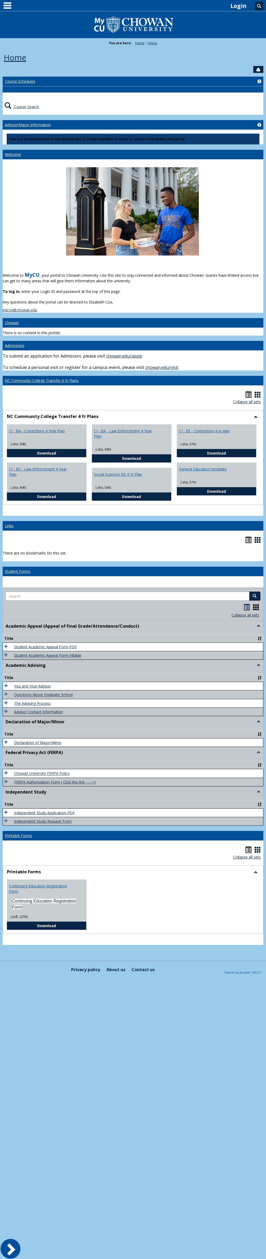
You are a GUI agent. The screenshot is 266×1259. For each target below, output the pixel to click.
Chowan (12, 322)
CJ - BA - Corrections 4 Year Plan (37, 430)
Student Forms (17, 571)
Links (9, 525)
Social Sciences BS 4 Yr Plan (118, 474)
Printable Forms (18, 835)
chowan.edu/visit (161, 367)
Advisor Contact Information (38, 711)
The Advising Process (32, 703)
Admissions (14, 345)
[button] (254, 596)
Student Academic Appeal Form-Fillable (47, 655)
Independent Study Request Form (43, 821)
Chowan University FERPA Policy (42, 773)
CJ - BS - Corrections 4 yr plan (204, 430)
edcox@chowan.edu (20, 309)
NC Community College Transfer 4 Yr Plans (42, 380)
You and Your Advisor (32, 686)
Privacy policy (85, 969)
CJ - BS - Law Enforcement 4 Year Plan (38, 471)
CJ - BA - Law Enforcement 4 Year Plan (123, 433)
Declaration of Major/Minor (38, 742)
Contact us (143, 969)
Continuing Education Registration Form (38, 888)
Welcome (13, 154)
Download (62, 453)
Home (139, 43)
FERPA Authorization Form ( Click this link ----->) (55, 782)
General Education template (203, 469)
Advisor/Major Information (28, 124)
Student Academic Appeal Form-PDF (45, 646)
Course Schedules (20, 81)
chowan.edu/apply (124, 356)
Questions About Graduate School (43, 694)
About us (115, 969)
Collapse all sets (247, 401)
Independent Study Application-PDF (44, 812)
